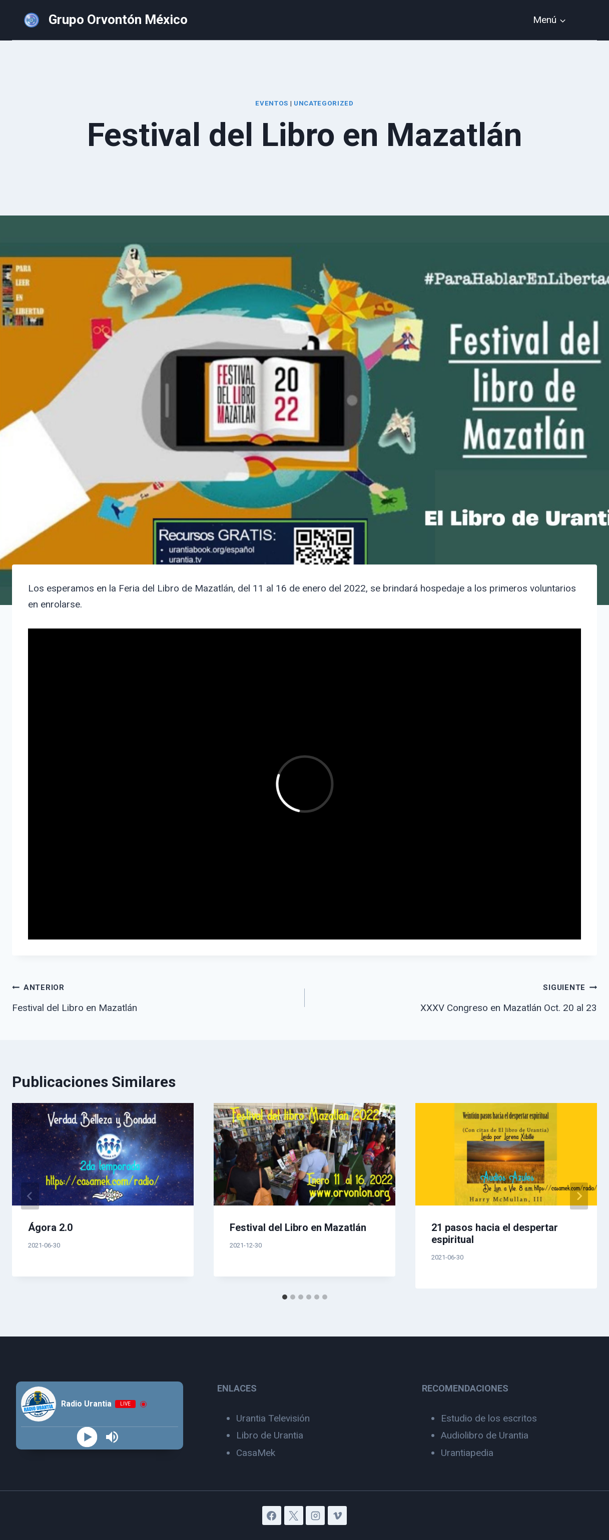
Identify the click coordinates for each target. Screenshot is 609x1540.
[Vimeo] (337, 1515)
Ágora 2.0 (50, 1228)
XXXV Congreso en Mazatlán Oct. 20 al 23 (455, 996)
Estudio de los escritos (489, 1418)
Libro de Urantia (269, 1435)
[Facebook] (271, 1515)
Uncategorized (324, 103)
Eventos (271, 103)
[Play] (87, 1437)
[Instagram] (315, 1515)
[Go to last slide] (30, 1196)
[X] (293, 1515)
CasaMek (255, 1452)
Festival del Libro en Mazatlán (153, 996)
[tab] (284, 1297)
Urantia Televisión (273, 1418)
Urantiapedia (467, 1452)
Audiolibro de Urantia (484, 1435)
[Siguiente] (579, 1196)
